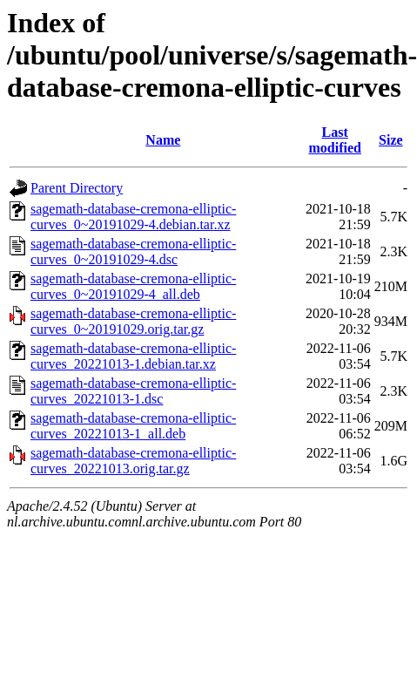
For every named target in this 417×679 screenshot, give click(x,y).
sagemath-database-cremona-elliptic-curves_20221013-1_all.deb (133, 426)
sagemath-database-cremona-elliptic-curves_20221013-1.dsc (133, 391)
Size (391, 139)
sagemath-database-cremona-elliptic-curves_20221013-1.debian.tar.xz (133, 356)
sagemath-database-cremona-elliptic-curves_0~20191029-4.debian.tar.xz (133, 216)
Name (162, 139)
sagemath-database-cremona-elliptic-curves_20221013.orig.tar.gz (133, 460)
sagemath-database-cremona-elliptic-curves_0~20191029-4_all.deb (133, 286)
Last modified (334, 140)
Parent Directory (76, 187)
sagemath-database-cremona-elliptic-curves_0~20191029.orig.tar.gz (133, 321)
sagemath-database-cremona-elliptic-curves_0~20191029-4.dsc (133, 251)
